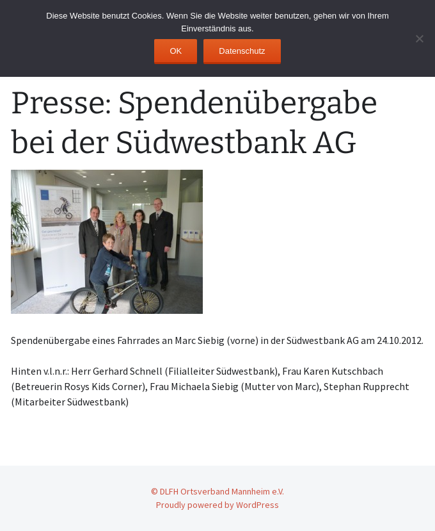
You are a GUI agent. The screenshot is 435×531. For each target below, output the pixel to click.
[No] (419, 38)
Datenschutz (242, 51)
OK (176, 51)
